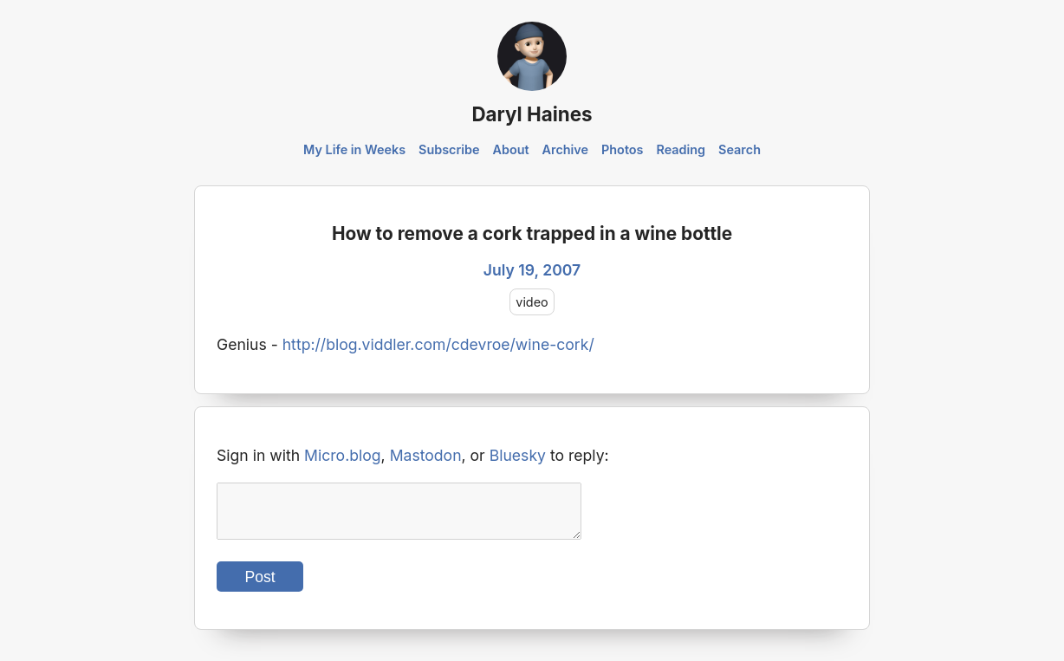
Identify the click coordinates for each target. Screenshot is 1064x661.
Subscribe (449, 149)
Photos (622, 149)
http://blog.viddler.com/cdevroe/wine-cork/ (438, 344)
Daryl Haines (531, 114)
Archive (565, 149)
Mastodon (426, 455)
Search (739, 149)
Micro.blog (342, 455)
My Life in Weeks (354, 149)
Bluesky (518, 455)
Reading (680, 149)
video (532, 302)
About (510, 149)
